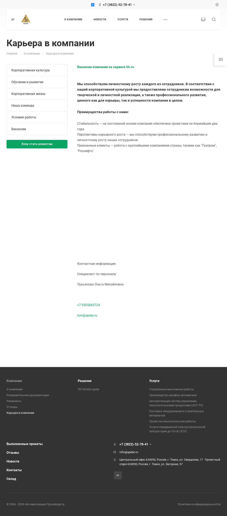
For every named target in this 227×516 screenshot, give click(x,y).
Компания (14, 381)
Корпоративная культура (30, 70)
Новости (12, 461)
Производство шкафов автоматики (173, 395)
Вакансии (18, 129)
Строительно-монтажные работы (171, 389)
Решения (85, 381)
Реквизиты (13, 401)
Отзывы (11, 407)
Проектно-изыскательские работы (172, 421)
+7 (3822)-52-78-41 (117, 5)
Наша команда (22, 105)
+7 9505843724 (88, 305)
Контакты (14, 470)
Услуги (154, 381)
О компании (14, 389)
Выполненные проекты (24, 444)
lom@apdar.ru (87, 315)
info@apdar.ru (128, 452)
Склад (11, 479)
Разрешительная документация (27, 395)
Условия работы (23, 117)
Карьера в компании (20, 412)
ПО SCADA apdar (88, 389)
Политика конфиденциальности (199, 504)
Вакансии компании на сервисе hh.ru (105, 67)
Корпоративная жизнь (28, 94)
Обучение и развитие (27, 82)
